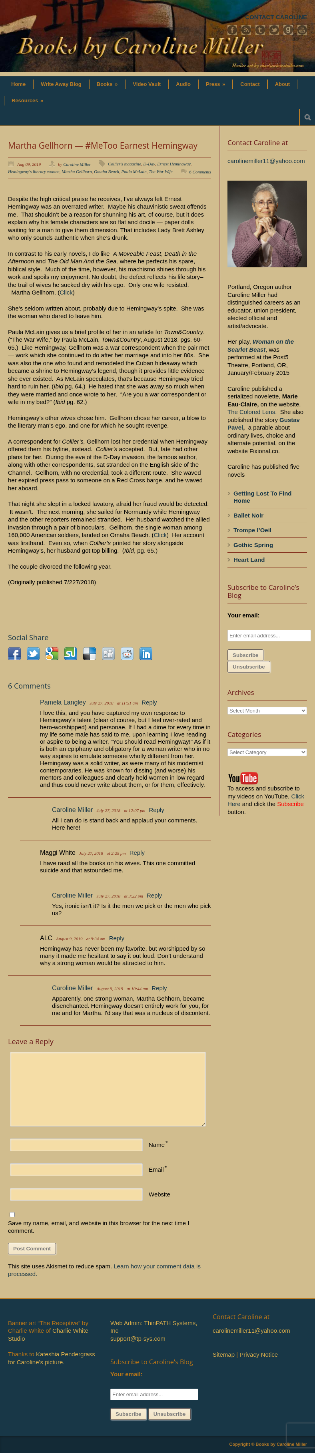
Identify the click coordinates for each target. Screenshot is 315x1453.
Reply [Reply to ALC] (116, 938)
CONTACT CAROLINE (276, 17)
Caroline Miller (77, 164)
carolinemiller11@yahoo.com (266, 160)
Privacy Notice (258, 1354)
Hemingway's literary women (34, 171)
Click (66, 292)
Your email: (243, 615)
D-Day (149, 163)
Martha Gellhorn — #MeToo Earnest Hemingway (102, 145)
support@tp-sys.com (137, 1338)
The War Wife (161, 171)
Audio (183, 84)
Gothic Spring (253, 544)
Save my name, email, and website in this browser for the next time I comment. (98, 1227)
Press (215, 84)
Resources (27, 101)
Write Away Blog (61, 84)
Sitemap (224, 1354)
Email (156, 1169)
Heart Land (249, 559)
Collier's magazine (124, 163)
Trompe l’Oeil (252, 530)
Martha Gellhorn (77, 171)
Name (157, 1144)
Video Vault (147, 84)
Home (18, 84)
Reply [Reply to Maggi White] (137, 852)
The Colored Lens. (252, 411)
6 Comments (200, 171)
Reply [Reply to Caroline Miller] (156, 809)
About (282, 84)
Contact (249, 84)
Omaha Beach (106, 171)
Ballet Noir (248, 515)
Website (159, 1194)
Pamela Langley (63, 702)
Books (107, 84)
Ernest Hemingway (173, 163)
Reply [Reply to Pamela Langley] (149, 702)
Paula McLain (133, 171)
